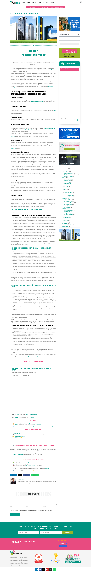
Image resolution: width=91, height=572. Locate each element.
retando (47, 431)
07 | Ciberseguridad (65, 220)
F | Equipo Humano (67, 217)
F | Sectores (66, 186)
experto (26, 431)
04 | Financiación (64, 198)
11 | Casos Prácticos (65, 226)
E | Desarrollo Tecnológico (68, 185)
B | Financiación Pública (68, 201)
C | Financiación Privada (68, 204)
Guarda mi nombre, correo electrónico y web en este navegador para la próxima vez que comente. (31, 510)
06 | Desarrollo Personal (66, 208)
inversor (33, 431)
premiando (38, 431)
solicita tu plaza (37, 424)
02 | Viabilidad (64, 177)
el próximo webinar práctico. (31, 414)
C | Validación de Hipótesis (68, 176)
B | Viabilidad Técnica (67, 180)
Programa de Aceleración (31, 465)
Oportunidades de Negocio (33, 462)
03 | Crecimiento (64, 188)
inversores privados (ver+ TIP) (50, 128)
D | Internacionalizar (67, 193)
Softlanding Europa (70, 196)
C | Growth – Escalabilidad (68, 192)
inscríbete (36, 426)
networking (34, 467)
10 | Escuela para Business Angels (67, 224)
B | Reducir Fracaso (67, 211)
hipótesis (21, 144)
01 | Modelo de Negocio (65, 171)
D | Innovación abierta (67, 183)
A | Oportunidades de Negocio (68, 173)
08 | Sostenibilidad (65, 222)
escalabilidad (13, 148)
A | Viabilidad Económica (68, 179)
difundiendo (43, 431)
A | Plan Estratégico (67, 207)
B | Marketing (66, 191)
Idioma (75, 2)
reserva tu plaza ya (43, 423)
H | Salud (65, 219)
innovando (51, 431)
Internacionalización (70, 195)
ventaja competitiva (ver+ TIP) (37, 101)
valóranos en (63, 546)
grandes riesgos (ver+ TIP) (26, 129)
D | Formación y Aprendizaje (68, 214)
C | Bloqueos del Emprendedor (69, 213)
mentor (30, 431)
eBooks (22, 464)
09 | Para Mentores (65, 223)
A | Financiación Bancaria (68, 199)
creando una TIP (16, 433)
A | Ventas (65, 189)
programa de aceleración (33, 423)
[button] (81, 2)
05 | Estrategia (64, 205)
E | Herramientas (66, 216)
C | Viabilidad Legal (67, 182)
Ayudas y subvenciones (70, 202)
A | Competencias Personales (68, 210)
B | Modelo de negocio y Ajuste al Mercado (70, 174)
